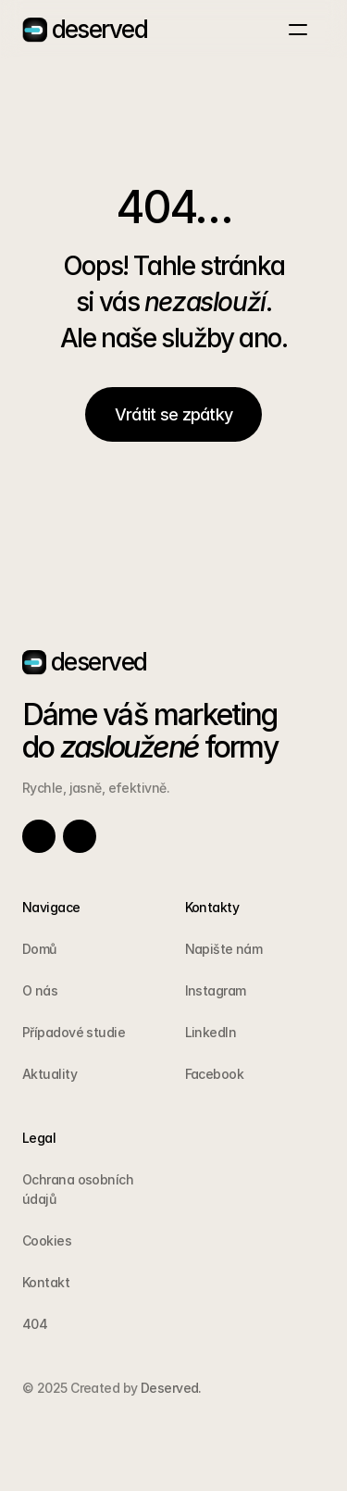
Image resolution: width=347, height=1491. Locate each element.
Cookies (46, 1240)
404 (34, 1324)
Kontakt (45, 1282)
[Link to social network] (39, 836)
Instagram (215, 990)
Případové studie (73, 1032)
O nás (39, 990)
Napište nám (224, 949)
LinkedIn (211, 1032)
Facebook (214, 1074)
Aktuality (49, 1074)
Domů (39, 949)
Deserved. (169, 1388)
